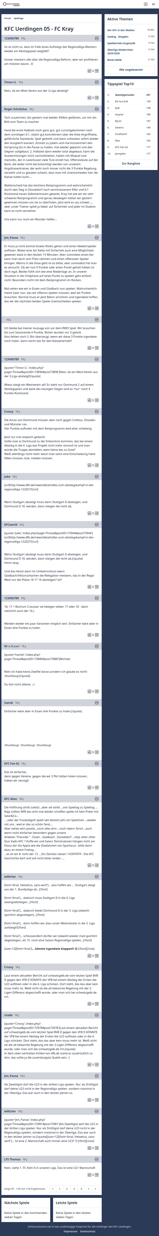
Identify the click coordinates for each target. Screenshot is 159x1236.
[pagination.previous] (52, 1188)
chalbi (8, 1015)
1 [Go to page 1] (59, 1188)
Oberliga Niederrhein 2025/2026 (120, 51)
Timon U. (10, 82)
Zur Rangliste (131, 163)
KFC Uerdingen (122, 1226)
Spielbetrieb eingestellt (121, 43)
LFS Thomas (12, 1159)
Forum (7, 18)
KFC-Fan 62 (11, 763)
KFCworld (10, 525)
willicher (10, 877)
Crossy (8, 411)
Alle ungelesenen (131, 70)
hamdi (8, 703)
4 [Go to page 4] (81, 1188)
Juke (7, 476)
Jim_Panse (11, 238)
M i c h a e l (11, 646)
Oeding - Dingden (117, 36)
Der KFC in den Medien (121, 30)
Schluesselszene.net (39, 1226)
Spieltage (18, 18)
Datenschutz (88, 1231)
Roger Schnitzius (15, 109)
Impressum (70, 1231)
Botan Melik (114, 59)
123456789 (11, 38)
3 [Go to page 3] (74, 1188)
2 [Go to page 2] (67, 1188)
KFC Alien (10, 799)
